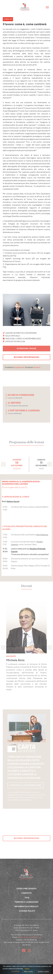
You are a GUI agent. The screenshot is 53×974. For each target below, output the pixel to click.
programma (19, 367)
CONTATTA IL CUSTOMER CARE (25, 785)
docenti (37, 367)
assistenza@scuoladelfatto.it (29, 943)
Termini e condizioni (26, 908)
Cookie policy (27, 917)
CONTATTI (26, 899)
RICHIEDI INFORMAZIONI (26, 357)
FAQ (27, 903)
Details (27, 969)
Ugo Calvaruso (42, 541)
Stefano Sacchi (12, 508)
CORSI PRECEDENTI (26, 894)
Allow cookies (28, 971)
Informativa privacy (26, 912)
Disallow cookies (43, 971)
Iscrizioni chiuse (26, 348)
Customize (15, 971)
